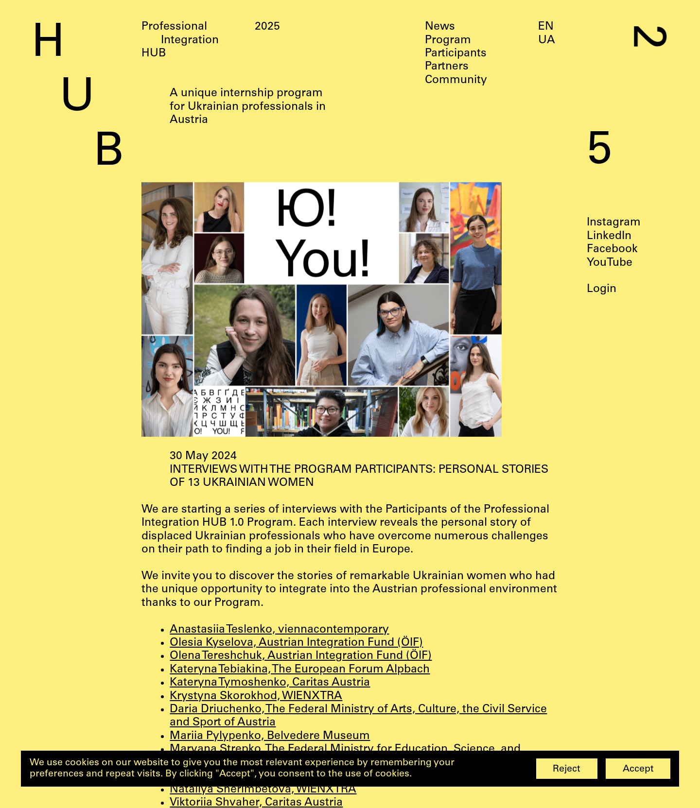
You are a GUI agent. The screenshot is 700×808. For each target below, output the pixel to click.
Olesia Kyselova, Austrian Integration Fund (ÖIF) (296, 643)
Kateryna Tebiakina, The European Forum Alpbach (300, 669)
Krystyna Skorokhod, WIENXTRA (256, 696)
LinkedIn (609, 236)
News (440, 27)
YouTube (609, 262)
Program (448, 40)
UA (546, 40)
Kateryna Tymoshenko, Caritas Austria (270, 682)
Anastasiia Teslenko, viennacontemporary (279, 630)
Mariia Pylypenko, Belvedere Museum (270, 736)
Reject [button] (566, 769)
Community (456, 80)
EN (546, 27)
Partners (447, 66)
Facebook (612, 249)
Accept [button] (638, 769)
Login (601, 289)
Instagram (614, 222)
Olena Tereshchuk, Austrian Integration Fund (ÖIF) (301, 656)
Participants (456, 53)
